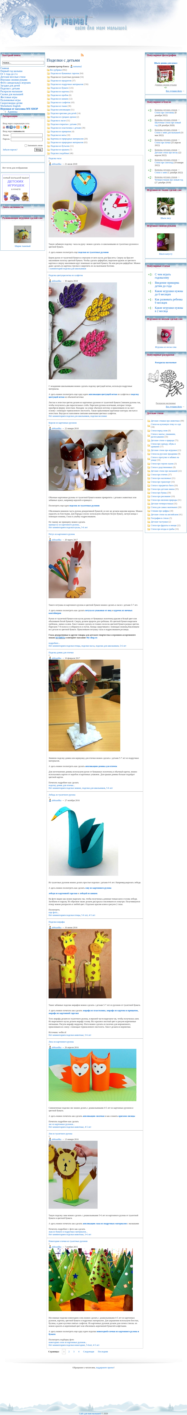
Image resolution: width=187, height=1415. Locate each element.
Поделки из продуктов (61, 80)
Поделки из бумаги (59, 88)
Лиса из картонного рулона (61, 1041)
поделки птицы (73, 646)
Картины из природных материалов (67, 138)
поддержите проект (105, 1367)
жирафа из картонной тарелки (64, 1013)
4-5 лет (92, 915)
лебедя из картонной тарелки (63, 893)
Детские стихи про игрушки (164, 450)
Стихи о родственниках (161, 467)
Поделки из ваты (58, 135)
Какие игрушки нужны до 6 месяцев (169, 293)
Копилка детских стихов (166, 110)
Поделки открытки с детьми (64, 124)
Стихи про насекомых (161, 478)
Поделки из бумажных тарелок (65, 73)
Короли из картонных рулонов (63, 423)
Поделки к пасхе (58, 120)
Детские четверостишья (162, 503)
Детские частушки (159, 522)
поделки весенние (98, 416)
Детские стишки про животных (165, 421)
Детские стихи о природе (162, 440)
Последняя (103, 1351)
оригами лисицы (126, 1116)
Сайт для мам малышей (90, 1413)
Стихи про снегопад (164, 162)
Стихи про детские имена (162, 489)
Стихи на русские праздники (164, 454)
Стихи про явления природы (164, 500)
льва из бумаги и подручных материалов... (68, 1231)
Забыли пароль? (10, 149)
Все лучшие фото (174, 91)
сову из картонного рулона (98, 888)
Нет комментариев (57, 416)
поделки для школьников (74, 268)
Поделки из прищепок (61, 131)
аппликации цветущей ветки (103, 394)
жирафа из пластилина (94, 1010)
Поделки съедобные (60, 153)
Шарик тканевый (22, 246)
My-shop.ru (91, 637)
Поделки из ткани (59, 106)
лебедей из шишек (89, 893)
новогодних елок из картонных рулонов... (68, 1342)
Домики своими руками (166, 85)
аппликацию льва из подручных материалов (105, 1223)
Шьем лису (166, 218)
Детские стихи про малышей (164, 471)
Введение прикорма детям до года (167, 284)
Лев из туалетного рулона (60, 1133)
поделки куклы (73, 527)
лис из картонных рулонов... (62, 1124)
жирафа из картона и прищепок (122, 1010)
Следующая (88, 1351)
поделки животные (75, 1035)
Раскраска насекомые (165, 362)
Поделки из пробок (59, 95)
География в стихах (160, 518)
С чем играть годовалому (163, 276)
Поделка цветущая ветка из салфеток (66, 275)
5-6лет (89, 1345)
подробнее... (54, 643)
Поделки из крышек (60, 149)
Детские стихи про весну (166, 152)
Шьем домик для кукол (165, 63)
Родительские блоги (63, 17)
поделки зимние (73, 788)
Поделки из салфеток (60, 102)
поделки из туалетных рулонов (93, 252)
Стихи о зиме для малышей (167, 132)
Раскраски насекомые (166, 403)
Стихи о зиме (161, 172)
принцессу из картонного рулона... (64, 524)
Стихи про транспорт (160, 482)
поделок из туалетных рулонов (84, 505)
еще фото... (54, 912)
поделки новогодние (75, 1345)
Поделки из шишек (59, 99)
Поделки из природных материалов (67, 142)
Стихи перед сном (159, 430)
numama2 (77, 66)
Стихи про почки (162, 142)
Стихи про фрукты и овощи (163, 525)
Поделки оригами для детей (63, 113)
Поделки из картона (60, 91)
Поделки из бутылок (60, 146)
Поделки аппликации (60, 109)
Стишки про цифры (160, 511)
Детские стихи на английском (164, 514)
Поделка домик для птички (61, 652)
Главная (47, 17)
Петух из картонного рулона (62, 534)
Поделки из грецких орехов (63, 117)
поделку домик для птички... (62, 785)
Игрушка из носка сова (165, 347)
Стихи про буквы (159, 492)
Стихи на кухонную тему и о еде (166, 424)
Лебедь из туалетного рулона (62, 794)
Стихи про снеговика (164, 112)
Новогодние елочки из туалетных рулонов (68, 1241)
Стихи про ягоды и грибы (162, 529)
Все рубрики (56, 70)
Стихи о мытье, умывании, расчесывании (163, 435)
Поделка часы (55, 158)
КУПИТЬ (60, 637)
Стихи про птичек (159, 474)
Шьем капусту (165, 254)
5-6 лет (84, 527)
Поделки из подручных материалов (67, 84)
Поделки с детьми (84, 17)
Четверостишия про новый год (169, 180)
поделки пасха (88, 646)
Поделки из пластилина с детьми (66, 128)
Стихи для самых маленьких (164, 507)
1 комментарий (56, 268)
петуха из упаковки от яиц (98, 610)
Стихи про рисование (161, 496)
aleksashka (56, 164)
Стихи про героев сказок (162, 463)
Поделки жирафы (57, 922)
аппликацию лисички (93, 1116)
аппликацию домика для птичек (101, 766)
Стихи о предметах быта (162, 485)
